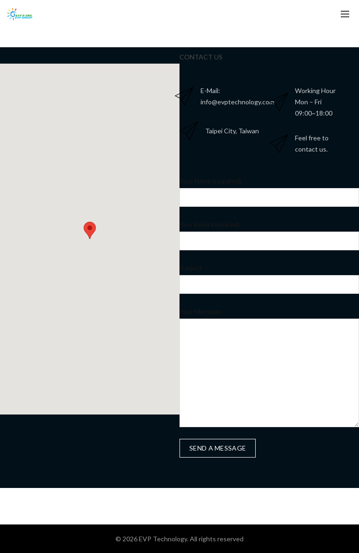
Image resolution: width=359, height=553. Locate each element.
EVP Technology (163, 539)
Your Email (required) (209, 224)
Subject (191, 268)
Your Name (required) (210, 181)
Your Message (200, 311)
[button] (90, 230)
